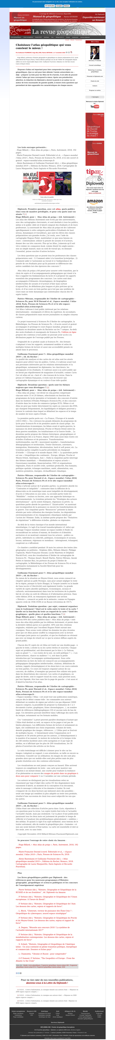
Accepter (59, 6)
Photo (99, 1015)
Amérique (46, 37)
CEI (31, 1015)
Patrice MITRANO (47, 52)
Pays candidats (18, 1017)
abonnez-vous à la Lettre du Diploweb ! (47, 983)
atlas (58, 209)
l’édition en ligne (68, 332)
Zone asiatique (58, 1017)
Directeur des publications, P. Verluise (38, 1032)
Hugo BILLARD (36, 52)
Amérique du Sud (44, 1017)
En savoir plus (49, 5)
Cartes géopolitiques (16, 37)
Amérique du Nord (44, 1013)
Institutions (18, 1015)
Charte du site (95, 81)
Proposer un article (95, 90)
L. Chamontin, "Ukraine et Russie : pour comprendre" (43, 954)
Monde (68, 37)
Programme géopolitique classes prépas (49, 967)
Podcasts (99, 1013)
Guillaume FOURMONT (25, 52)
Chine (58, 1013)
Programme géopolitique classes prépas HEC (55, 965)
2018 (63, 967)
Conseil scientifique (95, 65)
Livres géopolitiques (34, 965)
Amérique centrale (44, 1015)
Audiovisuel (75, 37)
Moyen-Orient (70, 1015)
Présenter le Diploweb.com (95, 76)
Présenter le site (82, 1032)
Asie (52, 37)
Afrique (70, 1013)
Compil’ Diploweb (85, 1015)
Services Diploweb (85, 37)
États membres (18, 1013)
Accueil (67, 40)
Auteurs (94, 86)
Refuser (66, 6)
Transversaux (78, 40)
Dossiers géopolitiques (85, 1019)
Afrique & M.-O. (60, 37)
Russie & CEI (38, 37)
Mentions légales (75, 1030)
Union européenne (28, 37)
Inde (57, 1015)
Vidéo (99, 1017)
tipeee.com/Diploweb (95, 193)
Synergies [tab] (95, 97)
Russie (31, 1013)
